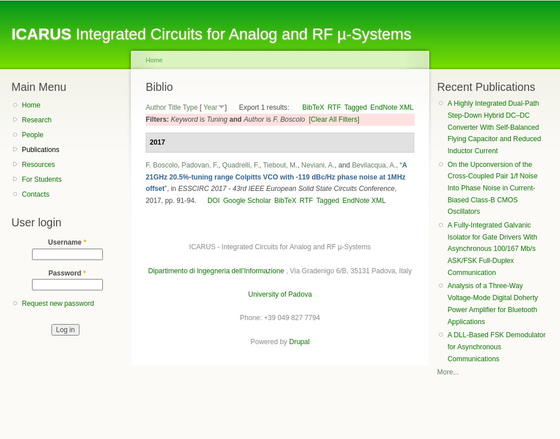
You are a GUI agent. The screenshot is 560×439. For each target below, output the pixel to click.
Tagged (355, 107)
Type (190, 107)
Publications (40, 150)
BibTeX (313, 107)
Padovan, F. (200, 165)
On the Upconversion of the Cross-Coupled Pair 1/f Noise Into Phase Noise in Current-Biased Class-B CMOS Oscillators (492, 188)
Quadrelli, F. (240, 165)
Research (36, 120)
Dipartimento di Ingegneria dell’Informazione (216, 271)
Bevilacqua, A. (374, 165)
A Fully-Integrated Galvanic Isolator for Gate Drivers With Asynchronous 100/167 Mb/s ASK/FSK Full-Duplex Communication (492, 249)
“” (276, 177)
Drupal (299, 342)
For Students (42, 179)
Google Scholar (247, 201)
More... (448, 372)
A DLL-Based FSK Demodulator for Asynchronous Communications (496, 346)
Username (67, 242)
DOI (213, 201)
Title (174, 107)
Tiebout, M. (280, 165)
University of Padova (279, 294)
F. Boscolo (162, 165)
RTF (334, 107)
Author (156, 107)
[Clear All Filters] (334, 119)
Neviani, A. (317, 165)
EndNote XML (392, 107)
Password (67, 273)
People (32, 135)
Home (31, 105)
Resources (38, 165)
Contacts (35, 194)
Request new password (58, 304)
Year (210, 107)
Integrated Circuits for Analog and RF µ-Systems (211, 34)
